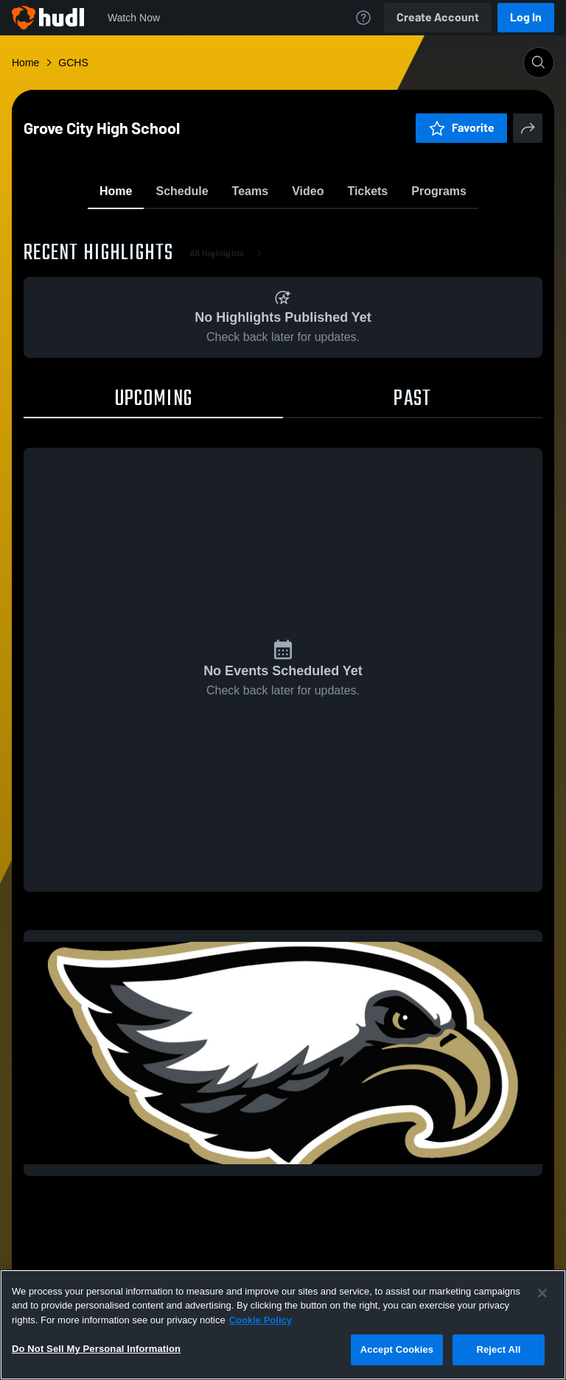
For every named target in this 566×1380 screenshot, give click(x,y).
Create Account (437, 17)
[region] (283, 1325)
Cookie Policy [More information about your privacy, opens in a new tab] (260, 1320)
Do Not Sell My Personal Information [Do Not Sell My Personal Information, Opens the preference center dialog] (96, 1348)
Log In (526, 17)
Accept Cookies (396, 1349)
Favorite (265, 228)
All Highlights (228, 338)
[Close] (542, 1293)
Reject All (498, 1349)
